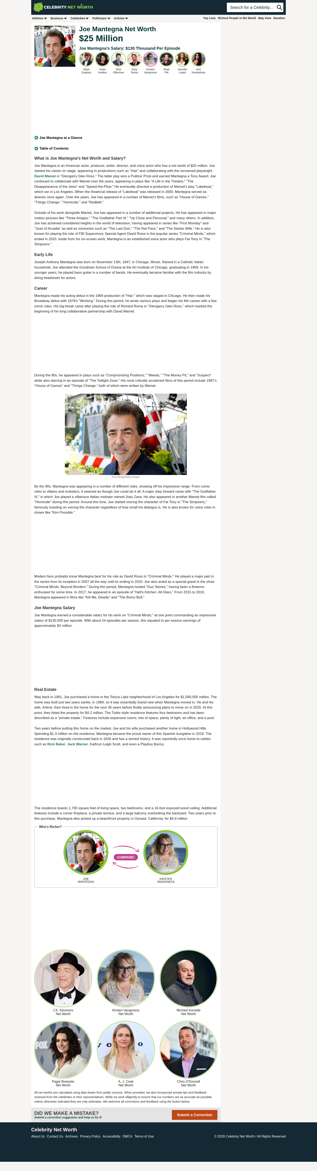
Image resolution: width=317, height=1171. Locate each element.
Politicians (101, 18)
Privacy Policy (90, 1136)
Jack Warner (77, 744)
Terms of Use (144, 1136)
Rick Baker (56, 744)
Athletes (39, 18)
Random (279, 18)
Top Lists (209, 18)
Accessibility (112, 1136)
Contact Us (55, 1136)
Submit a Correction (194, 1115)
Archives (71, 1136)
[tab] (126, 138)
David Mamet (45, 176)
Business (59, 18)
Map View (264, 18)
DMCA (127, 1136)
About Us (38, 1136)
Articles (121, 18)
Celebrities (79, 18)
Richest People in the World (237, 18)
